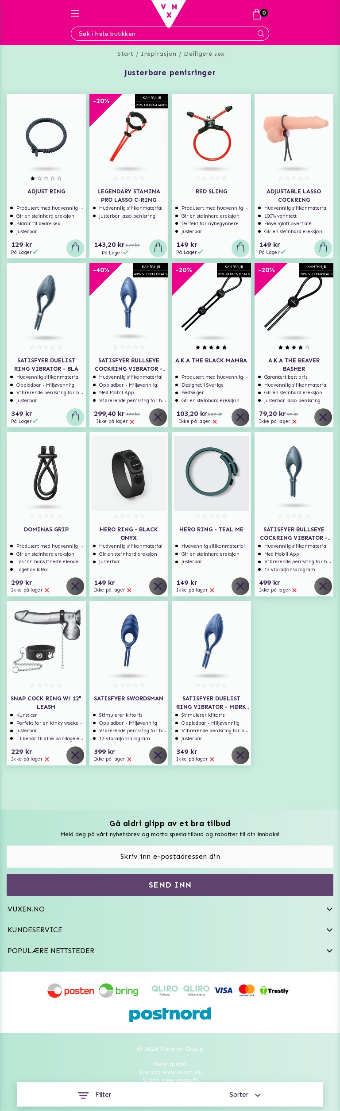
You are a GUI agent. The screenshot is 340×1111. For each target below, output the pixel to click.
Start (125, 54)
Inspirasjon (159, 54)
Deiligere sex (204, 54)
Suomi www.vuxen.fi (170, 1080)
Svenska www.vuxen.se (170, 1072)
